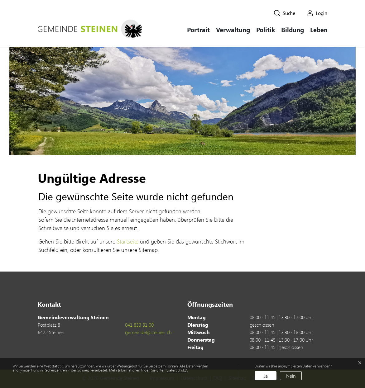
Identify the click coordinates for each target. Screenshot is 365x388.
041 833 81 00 (139, 324)
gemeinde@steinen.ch (148, 332)
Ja (266, 375)
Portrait (198, 29)
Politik (265, 29)
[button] (284, 13)
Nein (291, 375)
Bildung (292, 29)
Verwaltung (233, 29)
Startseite (127, 241)
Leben (319, 29)
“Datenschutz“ (176, 369)
